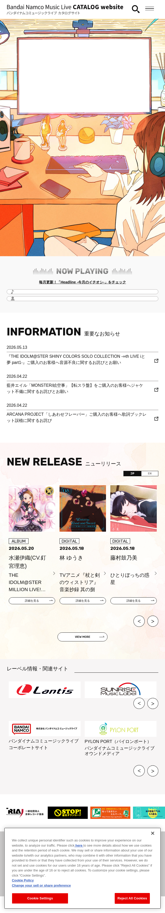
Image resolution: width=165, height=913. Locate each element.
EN (145, 477)
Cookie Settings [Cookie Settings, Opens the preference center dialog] (40, 898)
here (78, 845)
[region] (82, 868)
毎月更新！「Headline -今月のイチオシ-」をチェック (82, 283)
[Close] (152, 833)
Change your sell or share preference (41, 885)
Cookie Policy (23, 880)
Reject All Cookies (132, 898)
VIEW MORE (82, 646)
